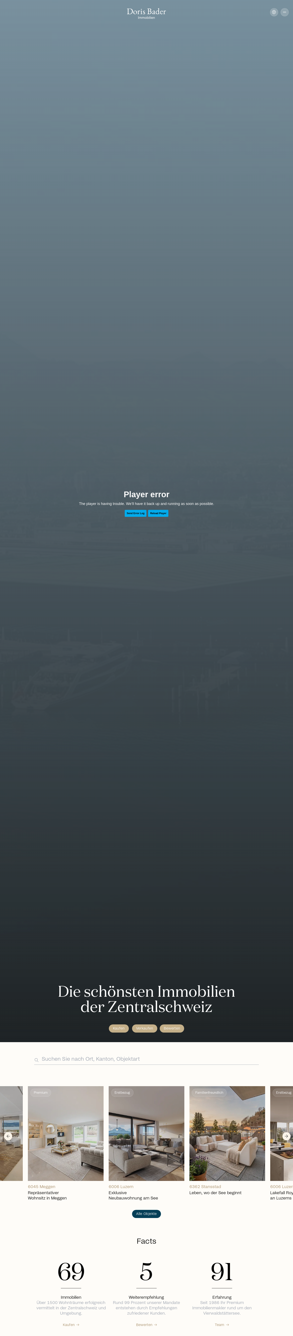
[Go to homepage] (146, 14)
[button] (281, 12)
